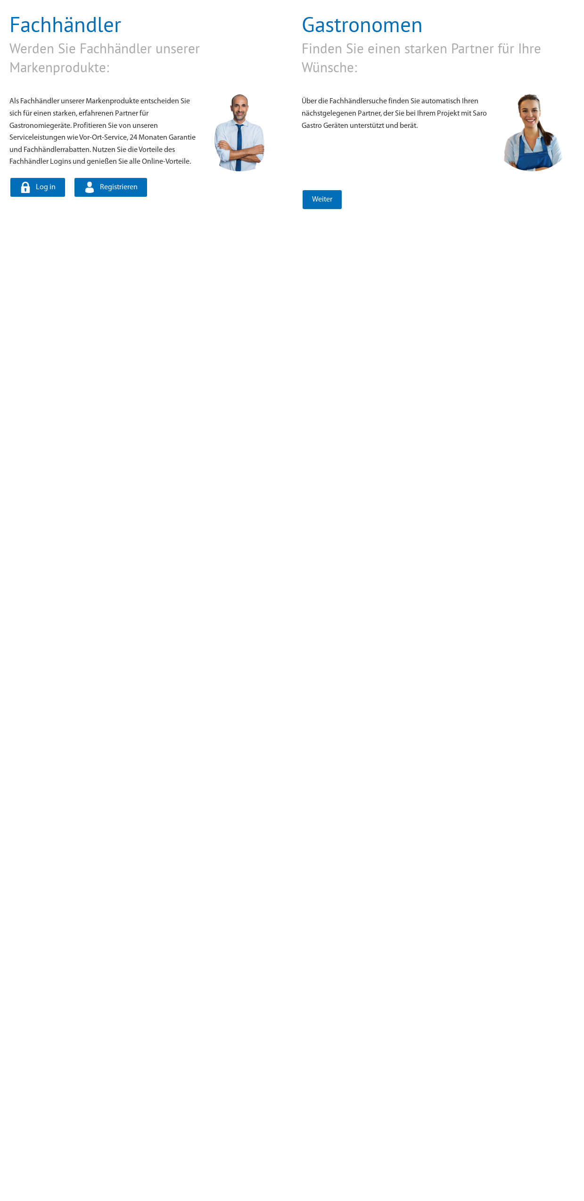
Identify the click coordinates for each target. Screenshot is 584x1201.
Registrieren (118, 187)
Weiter (321, 199)
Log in (45, 187)
